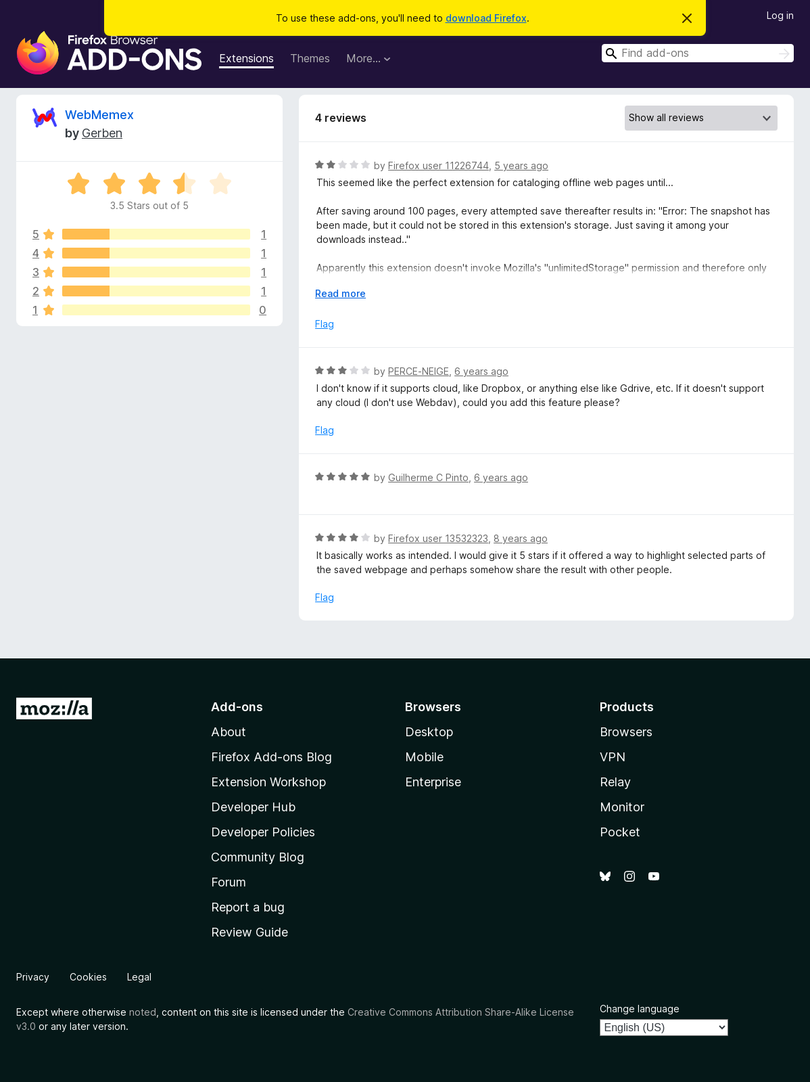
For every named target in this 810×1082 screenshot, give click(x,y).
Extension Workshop (268, 782)
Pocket (620, 832)
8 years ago (521, 538)
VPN (612, 757)
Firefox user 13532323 (438, 538)
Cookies (88, 977)
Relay (615, 782)
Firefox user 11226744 (438, 165)
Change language (640, 1008)
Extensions (246, 58)
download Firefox (486, 18)
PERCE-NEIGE (418, 371)
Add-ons (237, 707)
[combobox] (698, 53)
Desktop (429, 732)
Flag (324, 324)
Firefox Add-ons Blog (271, 757)
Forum (228, 882)
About (228, 732)
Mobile (424, 757)
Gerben (102, 133)
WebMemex (99, 115)
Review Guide (249, 932)
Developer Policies (263, 832)
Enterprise (433, 782)
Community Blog (257, 857)
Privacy (32, 977)
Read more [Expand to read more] (340, 293)
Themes (310, 58)
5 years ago (521, 165)
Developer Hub (253, 807)
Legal (139, 977)
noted (142, 1012)
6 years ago (481, 371)
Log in (780, 15)
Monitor (622, 807)
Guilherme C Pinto (428, 477)
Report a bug (248, 907)
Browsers (626, 732)
